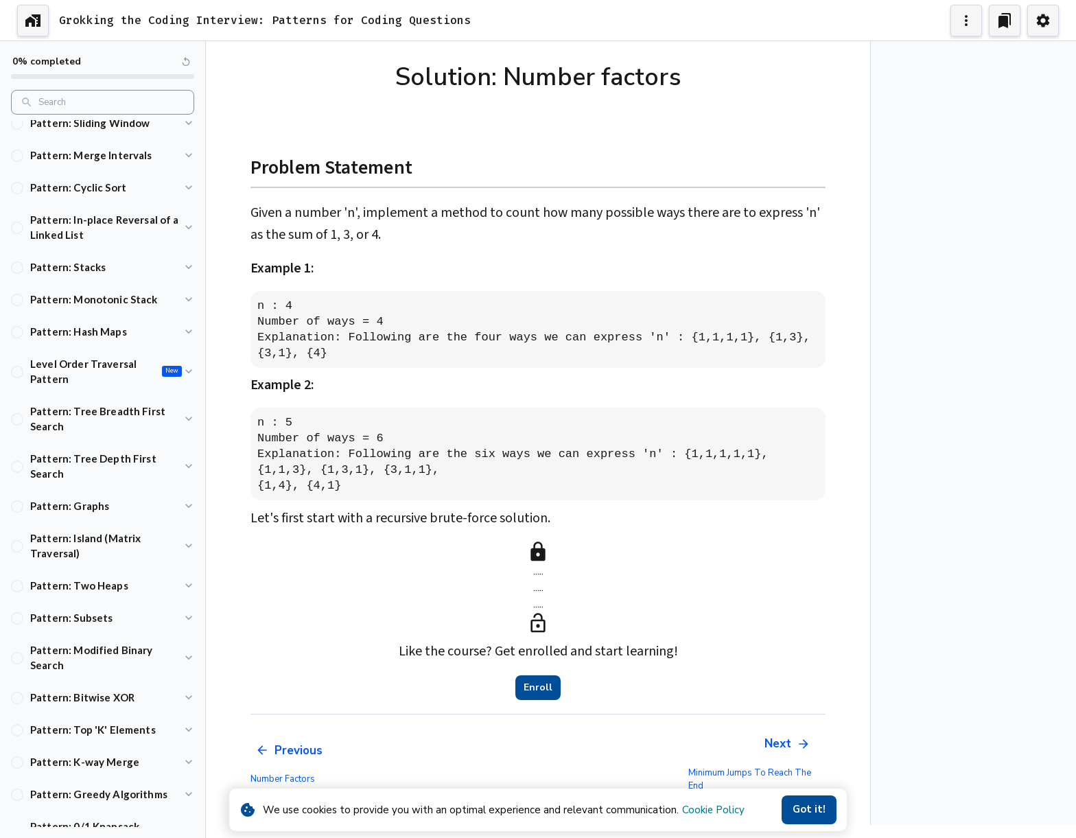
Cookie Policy (713, 810)
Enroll (538, 687)
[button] (102, 123)
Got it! (809, 809)
